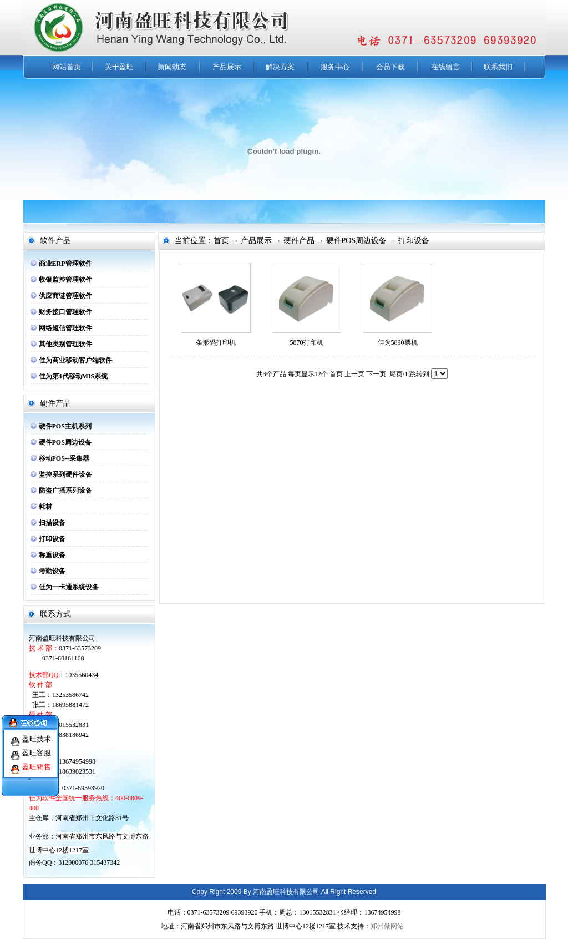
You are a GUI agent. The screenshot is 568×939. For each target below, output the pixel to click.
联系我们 (498, 67)
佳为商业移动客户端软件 (75, 360)
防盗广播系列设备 (65, 490)
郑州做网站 (387, 926)
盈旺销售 (36, 762)
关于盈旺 (119, 67)
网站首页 (66, 67)
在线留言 (445, 67)
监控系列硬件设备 (65, 474)
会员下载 (390, 67)
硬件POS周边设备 (65, 442)
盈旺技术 (36, 734)
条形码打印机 (216, 342)
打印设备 (52, 539)
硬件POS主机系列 (65, 426)
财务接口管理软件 (65, 312)
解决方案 (280, 67)
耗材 (45, 507)
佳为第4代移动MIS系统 (73, 376)
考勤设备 (52, 571)
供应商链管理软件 (65, 296)
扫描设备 (52, 523)
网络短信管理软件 (65, 328)
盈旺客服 (36, 748)
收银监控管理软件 (65, 280)
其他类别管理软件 (65, 344)
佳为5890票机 (398, 342)
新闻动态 (172, 67)
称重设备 (52, 555)
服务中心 (335, 67)
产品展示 (226, 67)
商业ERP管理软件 (65, 263)
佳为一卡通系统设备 (69, 587)
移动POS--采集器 (64, 458)
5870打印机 (306, 342)
